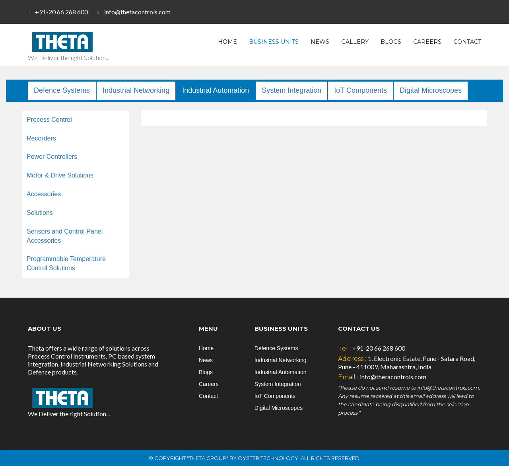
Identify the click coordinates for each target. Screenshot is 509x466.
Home (227, 41)
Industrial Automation (215, 90)
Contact (467, 41)
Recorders (41, 138)
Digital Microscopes (431, 90)
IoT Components (360, 90)
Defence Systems (62, 90)
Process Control (49, 119)
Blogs (391, 41)
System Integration (291, 90)
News (320, 41)
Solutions (40, 212)
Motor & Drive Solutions (60, 175)
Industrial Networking (136, 90)
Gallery (355, 41)
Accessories (44, 194)
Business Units (274, 41)
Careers (427, 41)
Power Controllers (52, 156)
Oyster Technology (268, 458)
